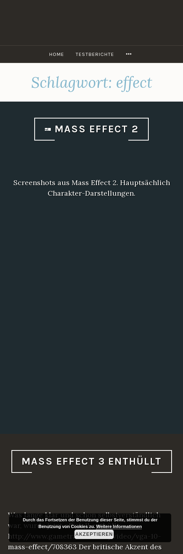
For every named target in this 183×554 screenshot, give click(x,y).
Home (56, 54)
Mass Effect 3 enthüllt (92, 461)
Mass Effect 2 (97, 129)
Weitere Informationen (119, 526)
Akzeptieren (94, 534)
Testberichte (95, 54)
